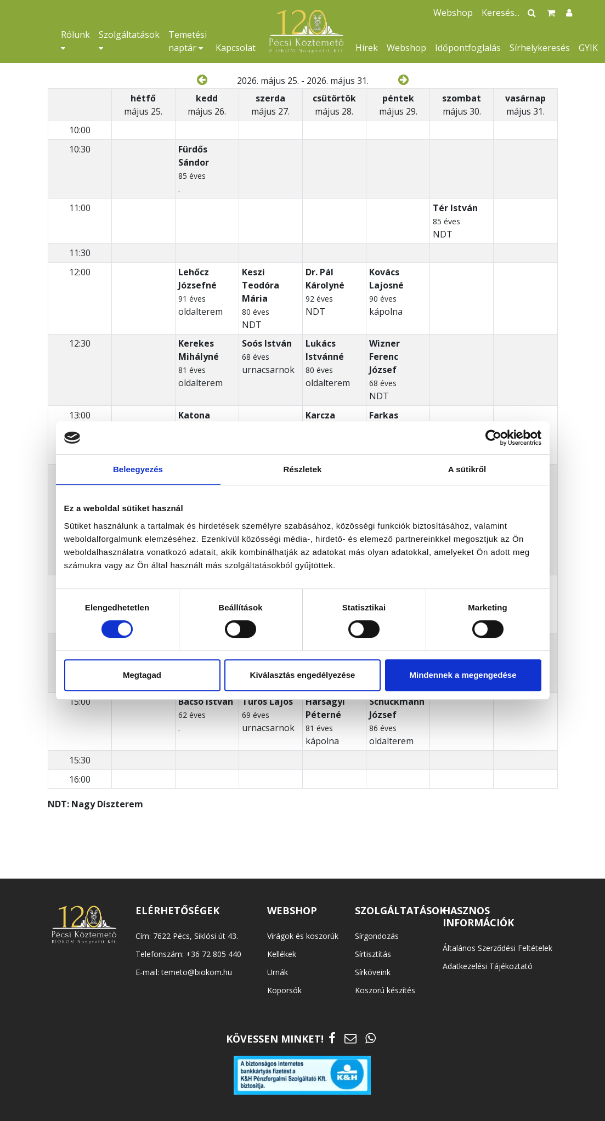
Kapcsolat (236, 48)
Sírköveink (373, 972)
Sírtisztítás (373, 954)
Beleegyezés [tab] (138, 469)
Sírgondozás (377, 936)
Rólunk (75, 40)
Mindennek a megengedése (462, 675)
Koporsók (284, 990)
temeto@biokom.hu (196, 972)
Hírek (366, 48)
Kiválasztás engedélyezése (302, 675)
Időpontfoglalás (468, 48)
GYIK (588, 48)
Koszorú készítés (385, 990)
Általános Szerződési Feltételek (497, 948)
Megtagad (142, 675)
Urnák (277, 972)
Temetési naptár (187, 41)
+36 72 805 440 (213, 954)
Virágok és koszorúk (302, 936)
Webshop (406, 48)
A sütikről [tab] (467, 469)
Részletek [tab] (302, 469)
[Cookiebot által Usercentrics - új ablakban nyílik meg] (493, 437)
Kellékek (281, 954)
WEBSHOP (292, 910)
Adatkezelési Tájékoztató (488, 966)
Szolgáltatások (129, 40)
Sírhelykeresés (540, 48)
